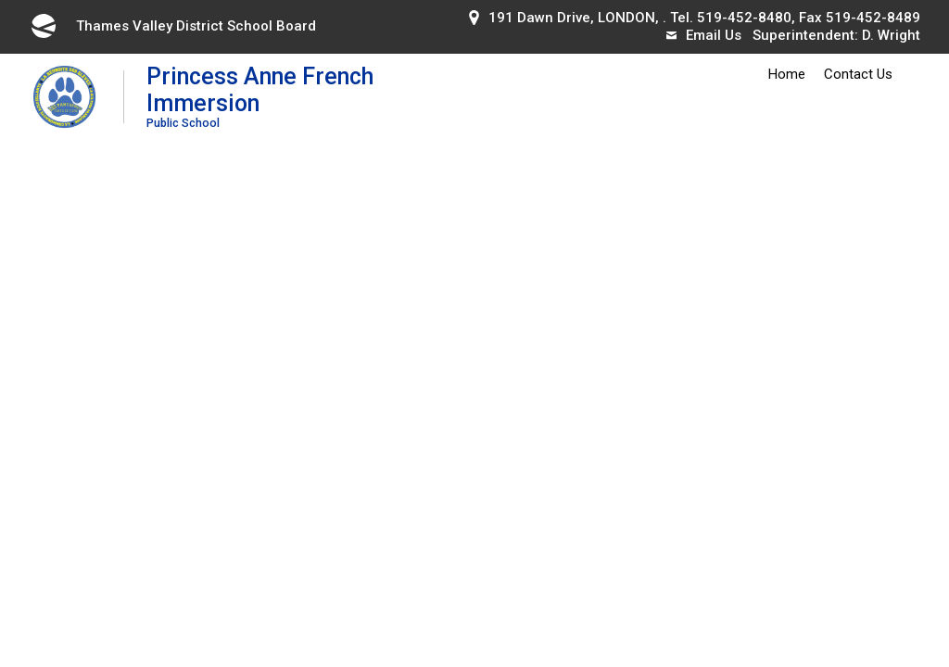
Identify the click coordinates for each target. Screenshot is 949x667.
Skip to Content (0, 0)
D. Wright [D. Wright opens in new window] (891, 35)
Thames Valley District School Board (172, 26)
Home (786, 74)
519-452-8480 (744, 17)
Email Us (703, 35)
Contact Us (858, 74)
